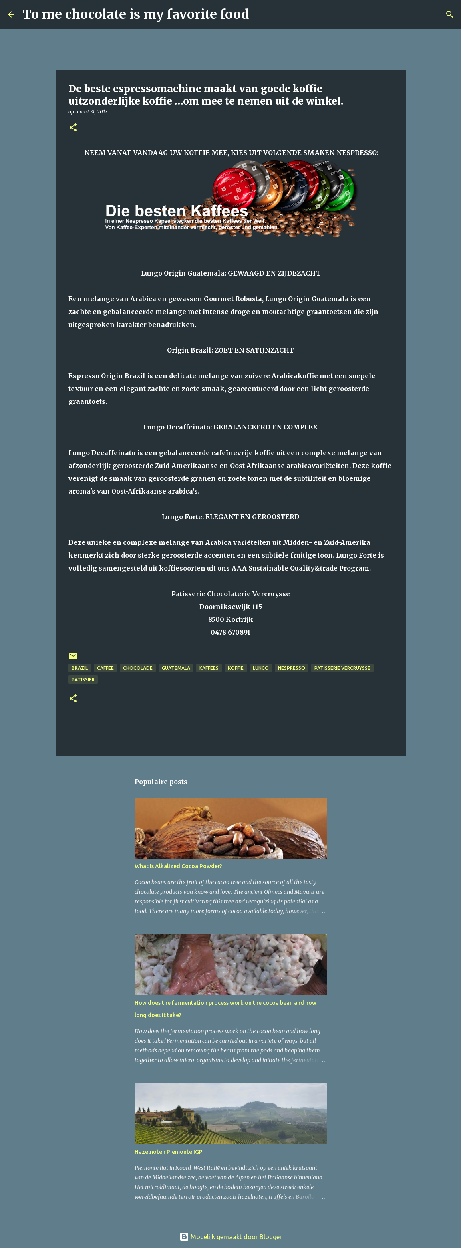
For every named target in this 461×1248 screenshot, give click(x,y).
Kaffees (209, 668)
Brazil (80, 668)
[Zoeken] (260, 14)
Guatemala (176, 668)
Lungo (261, 668)
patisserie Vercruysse (342, 668)
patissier (83, 679)
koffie (236, 668)
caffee (105, 668)
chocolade (138, 668)
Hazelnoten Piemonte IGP (169, 1152)
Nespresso (291, 668)
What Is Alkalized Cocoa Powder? (178, 866)
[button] (73, 128)
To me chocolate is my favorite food (135, 14)
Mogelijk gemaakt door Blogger (230, 1236)
